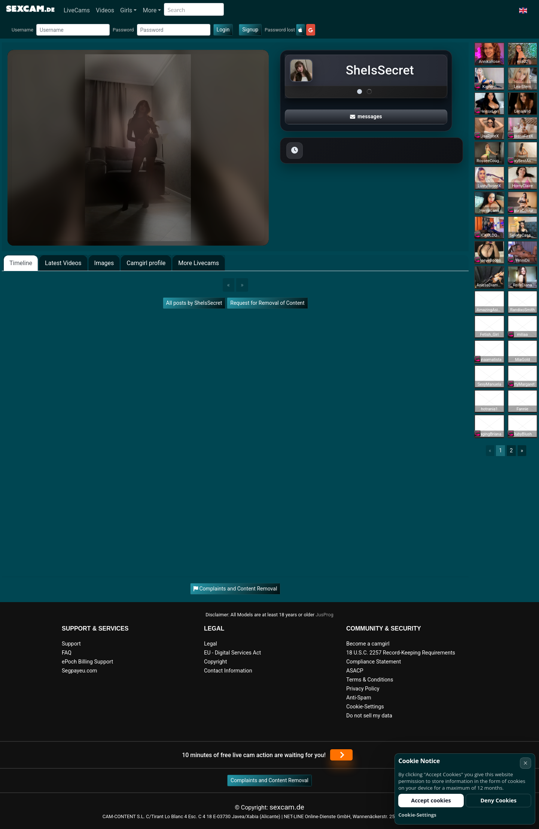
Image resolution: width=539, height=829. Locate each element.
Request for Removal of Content (267, 303)
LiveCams (77, 10)
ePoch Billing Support (87, 662)
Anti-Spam (358, 698)
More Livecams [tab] (198, 263)
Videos (105, 10)
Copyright (215, 662)
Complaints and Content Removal (269, 780)
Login (223, 30)
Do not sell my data (369, 716)
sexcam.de (287, 807)
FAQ (66, 653)
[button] (523, 10)
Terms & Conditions (369, 680)
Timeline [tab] (20, 263)
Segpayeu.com (79, 671)
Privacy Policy (363, 689)
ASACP (354, 671)
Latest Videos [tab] (63, 263)
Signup (250, 30)
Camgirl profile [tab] (146, 263)
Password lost (280, 30)
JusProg (325, 614)
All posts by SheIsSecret (194, 303)
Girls (126, 10)
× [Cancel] (525, 763)
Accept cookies (431, 800)
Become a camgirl (368, 644)
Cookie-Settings (365, 707)
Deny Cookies (498, 800)
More (149, 10)
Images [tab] (104, 263)
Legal (210, 644)
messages (366, 116)
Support (71, 644)
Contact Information (228, 671)
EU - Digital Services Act (232, 653)
